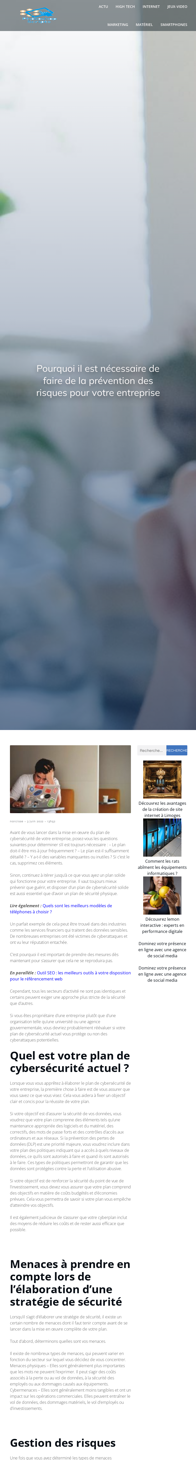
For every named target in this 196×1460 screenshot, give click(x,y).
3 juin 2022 (35, 821)
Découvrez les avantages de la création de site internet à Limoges (162, 821)
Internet (151, 6)
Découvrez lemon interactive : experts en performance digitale (162, 960)
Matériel (144, 24)
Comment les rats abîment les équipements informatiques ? (162, 891)
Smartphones (174, 24)
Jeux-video (177, 6)
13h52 (51, 821)
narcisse (16, 821)
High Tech (125, 6)
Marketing (117, 24)
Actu (103, 6)
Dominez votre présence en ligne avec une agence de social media (162, 985)
